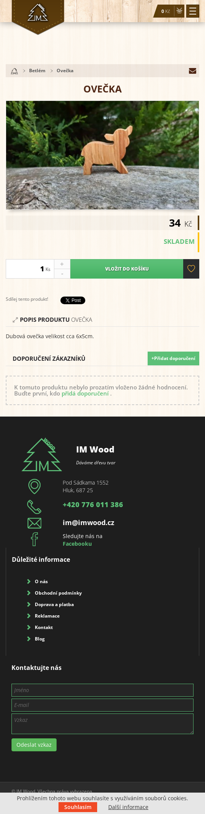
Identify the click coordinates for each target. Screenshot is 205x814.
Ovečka (65, 70)
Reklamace (47, 616)
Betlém (37, 70)
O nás (41, 581)
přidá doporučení (85, 393)
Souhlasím (77, 807)
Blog (40, 639)
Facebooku (77, 543)
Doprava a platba (54, 604)
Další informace (128, 807)
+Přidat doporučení (173, 358)
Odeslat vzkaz (34, 744)
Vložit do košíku (126, 269)
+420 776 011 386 (93, 504)
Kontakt (44, 627)
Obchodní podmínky (58, 593)
